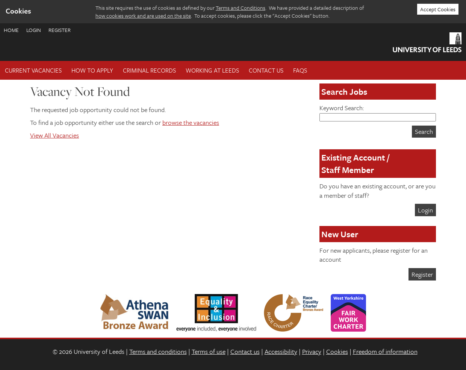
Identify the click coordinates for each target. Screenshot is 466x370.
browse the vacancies (190, 122)
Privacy (311, 351)
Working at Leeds (212, 70)
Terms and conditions (158, 351)
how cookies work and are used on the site (143, 16)
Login (33, 30)
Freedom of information (385, 351)
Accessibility (281, 351)
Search (424, 131)
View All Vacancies (54, 135)
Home (11, 30)
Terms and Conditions (240, 8)
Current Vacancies (33, 70)
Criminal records (149, 70)
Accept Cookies (437, 9)
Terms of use (208, 351)
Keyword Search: (377, 112)
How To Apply (92, 70)
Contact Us (266, 70)
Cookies (337, 351)
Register (59, 30)
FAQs (300, 70)
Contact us (245, 351)
